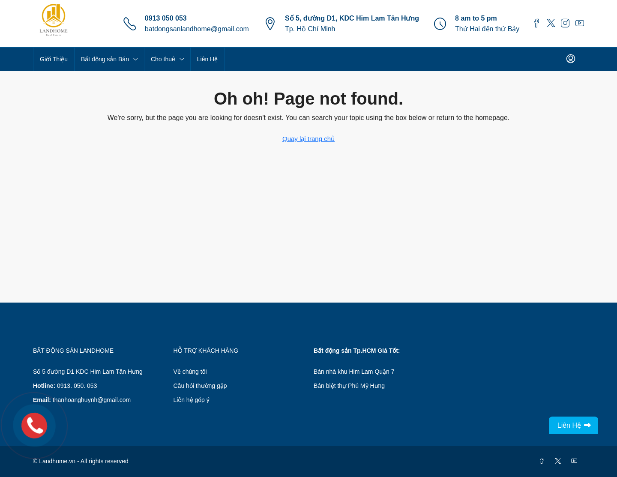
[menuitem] (571, 59)
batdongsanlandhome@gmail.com (197, 29)
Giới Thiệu (54, 59)
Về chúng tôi (190, 371)
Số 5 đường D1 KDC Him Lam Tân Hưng (88, 371)
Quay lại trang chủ (308, 138)
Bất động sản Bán (105, 59)
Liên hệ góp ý (192, 399)
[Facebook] (543, 461)
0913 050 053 (166, 18)
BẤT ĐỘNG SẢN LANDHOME (73, 350)
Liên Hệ (207, 59)
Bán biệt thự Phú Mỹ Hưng (349, 385)
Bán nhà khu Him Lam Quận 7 (354, 371)
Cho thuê (163, 59)
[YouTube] (576, 461)
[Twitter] (559, 461)
